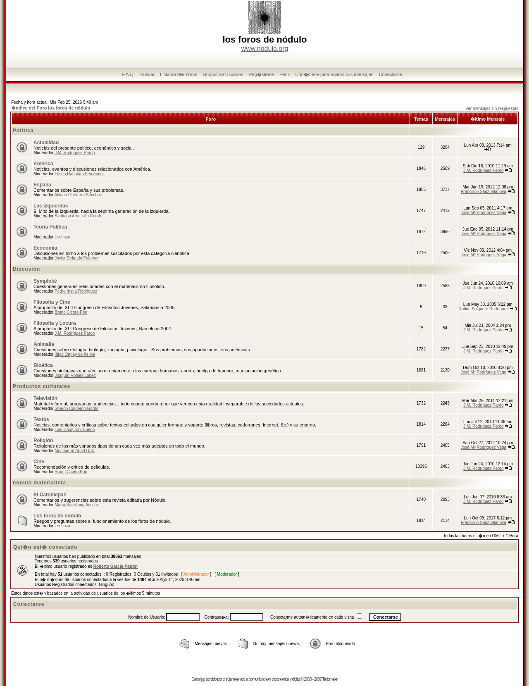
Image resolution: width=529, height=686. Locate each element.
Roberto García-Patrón (115, 566)
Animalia (43, 344)
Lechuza (62, 237)
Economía (45, 248)
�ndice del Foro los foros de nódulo (50, 107)
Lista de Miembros (178, 74)
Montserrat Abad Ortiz (75, 450)
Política (23, 130)
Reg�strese (261, 74)
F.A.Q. (128, 74)
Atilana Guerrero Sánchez (78, 195)
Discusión (26, 269)
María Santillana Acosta (76, 505)
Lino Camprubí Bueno (75, 429)
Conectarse (390, 74)
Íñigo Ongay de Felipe (75, 354)
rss (203, 679)
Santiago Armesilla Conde (78, 216)
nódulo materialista (39, 483)
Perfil (284, 74)
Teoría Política (50, 227)
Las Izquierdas (50, 206)
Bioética (43, 365)
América (43, 164)
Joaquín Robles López (75, 375)
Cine (38, 461)
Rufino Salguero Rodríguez (484, 309)
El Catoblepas (49, 495)
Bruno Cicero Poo (71, 312)
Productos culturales (41, 386)
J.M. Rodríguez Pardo (75, 152)
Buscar (147, 74)
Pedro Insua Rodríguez (76, 291)
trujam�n (233, 679)
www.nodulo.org (264, 48)
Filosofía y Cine (51, 302)
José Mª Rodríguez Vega (483, 212)
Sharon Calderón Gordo (76, 408)
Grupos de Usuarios (223, 74)
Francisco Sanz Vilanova (483, 191)
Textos (41, 419)
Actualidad (46, 142)
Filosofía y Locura (54, 323)
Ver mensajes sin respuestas (491, 108)
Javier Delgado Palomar (77, 258)
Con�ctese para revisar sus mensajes (334, 74)
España (42, 185)
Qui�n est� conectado (45, 547)
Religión (43, 440)
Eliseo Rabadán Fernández (80, 174)
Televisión (45, 398)
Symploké (45, 281)
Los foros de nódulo (57, 516)
